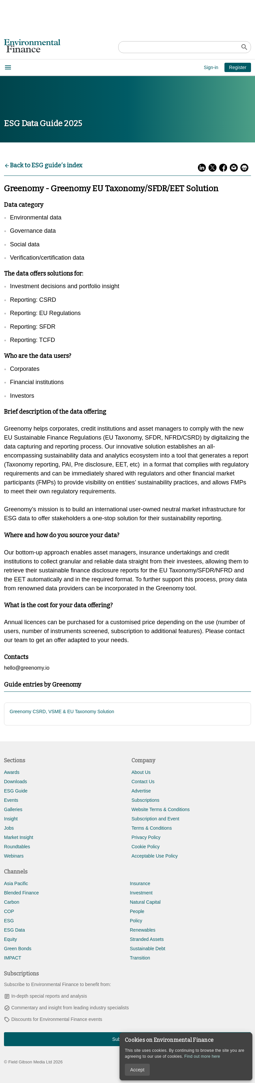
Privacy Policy (145, 837)
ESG (9, 920)
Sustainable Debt (147, 948)
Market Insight (18, 837)
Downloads (15, 781)
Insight (11, 818)
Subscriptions (145, 800)
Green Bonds (18, 948)
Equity (10, 939)
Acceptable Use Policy (154, 856)
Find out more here (202, 1056)
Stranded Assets (147, 939)
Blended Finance (21, 892)
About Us (141, 772)
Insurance (140, 883)
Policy (136, 920)
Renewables (142, 930)
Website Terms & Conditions (160, 809)
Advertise (141, 790)
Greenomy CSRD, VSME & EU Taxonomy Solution (62, 711)
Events (11, 800)
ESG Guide (16, 790)
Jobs (9, 828)
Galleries (13, 809)
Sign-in (211, 67)
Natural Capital (145, 902)
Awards (11, 772)
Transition (140, 957)
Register (237, 67)
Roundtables (17, 846)
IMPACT (12, 957)
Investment (141, 892)
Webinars (14, 856)
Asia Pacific (16, 883)
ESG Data (14, 930)
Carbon (11, 902)
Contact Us (142, 781)
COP (9, 911)
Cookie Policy (145, 846)
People (137, 911)
